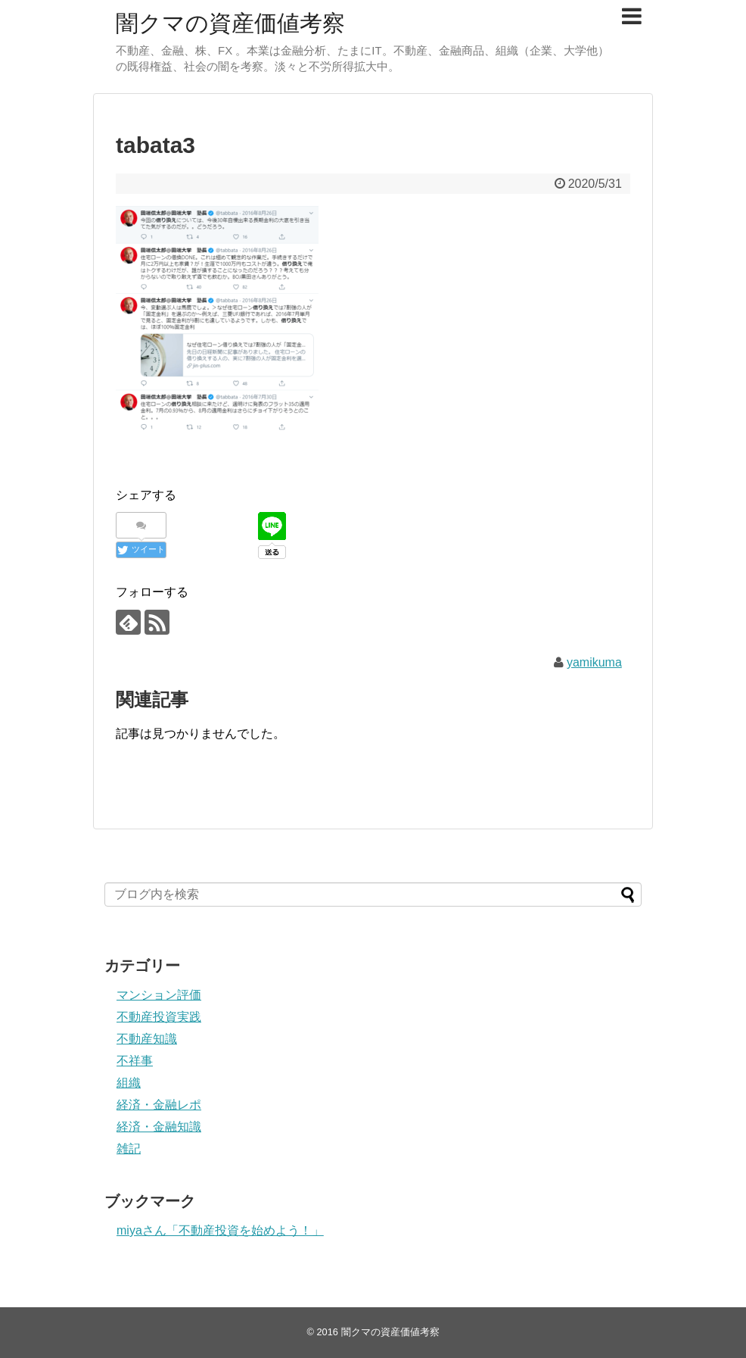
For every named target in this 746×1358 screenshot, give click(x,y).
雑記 (129, 1148)
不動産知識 (147, 1038)
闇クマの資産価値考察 (230, 23)
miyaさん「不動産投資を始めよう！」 (220, 1230)
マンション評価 (159, 994)
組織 (129, 1082)
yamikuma (594, 662)
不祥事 (135, 1060)
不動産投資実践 (159, 1016)
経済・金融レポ (159, 1104)
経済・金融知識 (159, 1126)
